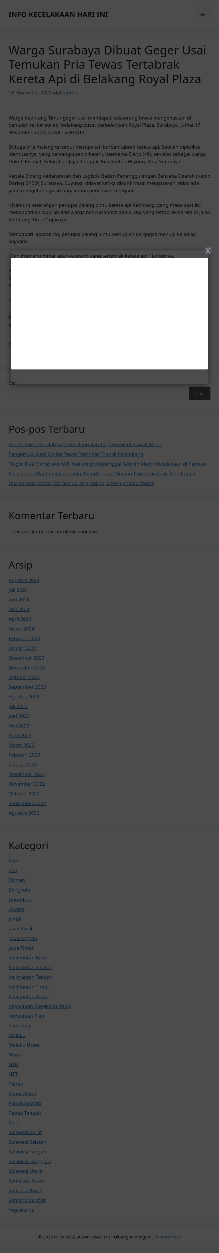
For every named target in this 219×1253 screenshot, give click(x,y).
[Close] (109, 626)
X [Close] (208, 250)
